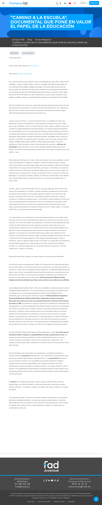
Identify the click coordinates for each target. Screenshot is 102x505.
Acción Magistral (28, 53)
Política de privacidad (44, 501)
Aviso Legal (31, 501)
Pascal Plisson (34, 66)
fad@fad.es (22, 487)
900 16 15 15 (79, 484)
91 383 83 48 (22, 484)
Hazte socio (94, 3)
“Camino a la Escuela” (25, 74)
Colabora (83, 3)
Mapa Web (71, 501)
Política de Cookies (59, 501)
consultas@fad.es (79, 487)
